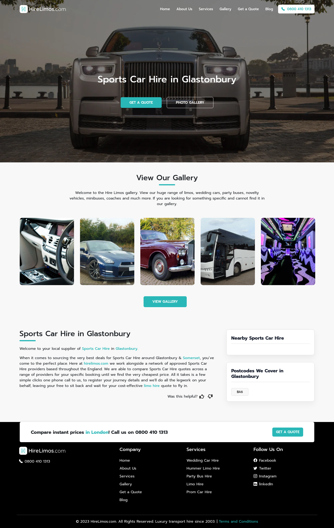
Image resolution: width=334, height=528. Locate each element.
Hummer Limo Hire (203, 468)
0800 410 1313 (296, 9)
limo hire (152, 386)
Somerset (191, 358)
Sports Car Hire (96, 348)
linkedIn (263, 484)
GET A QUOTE (141, 102)
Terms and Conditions (238, 521)
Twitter (262, 468)
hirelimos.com (96, 363)
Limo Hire (194, 484)
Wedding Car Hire (202, 460)
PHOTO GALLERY (190, 102)
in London (97, 432)
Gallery (225, 9)
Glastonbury (127, 348)
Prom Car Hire (199, 492)
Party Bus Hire (199, 476)
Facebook (265, 460)
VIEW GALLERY (165, 301)
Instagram (265, 476)
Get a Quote (248, 9)
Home (165, 9)
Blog (269, 9)
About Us (185, 9)
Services (206, 9)
